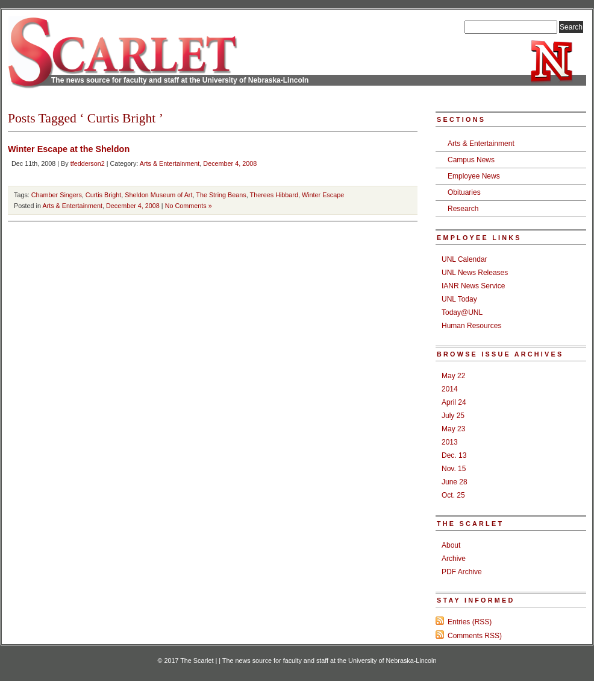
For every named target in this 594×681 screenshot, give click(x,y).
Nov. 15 (454, 468)
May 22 (453, 376)
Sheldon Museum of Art (158, 194)
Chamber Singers (56, 194)
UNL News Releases (475, 272)
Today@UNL (462, 312)
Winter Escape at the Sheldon (69, 149)
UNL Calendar (464, 259)
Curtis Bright (103, 194)
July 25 (453, 415)
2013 (450, 442)
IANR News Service (473, 286)
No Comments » (188, 205)
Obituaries (464, 192)
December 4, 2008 (230, 163)
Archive (454, 558)
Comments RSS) (475, 636)
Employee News (474, 176)
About (451, 545)
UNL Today (459, 299)
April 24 (454, 402)
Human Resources (471, 325)
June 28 (454, 482)
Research (463, 208)
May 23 (453, 429)
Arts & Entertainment (170, 163)
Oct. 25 (453, 495)
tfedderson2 (87, 163)
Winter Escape (323, 194)
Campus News (471, 160)
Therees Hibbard (274, 194)
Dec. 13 (454, 455)
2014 (450, 389)
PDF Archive (462, 572)
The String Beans (221, 194)
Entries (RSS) (470, 622)
